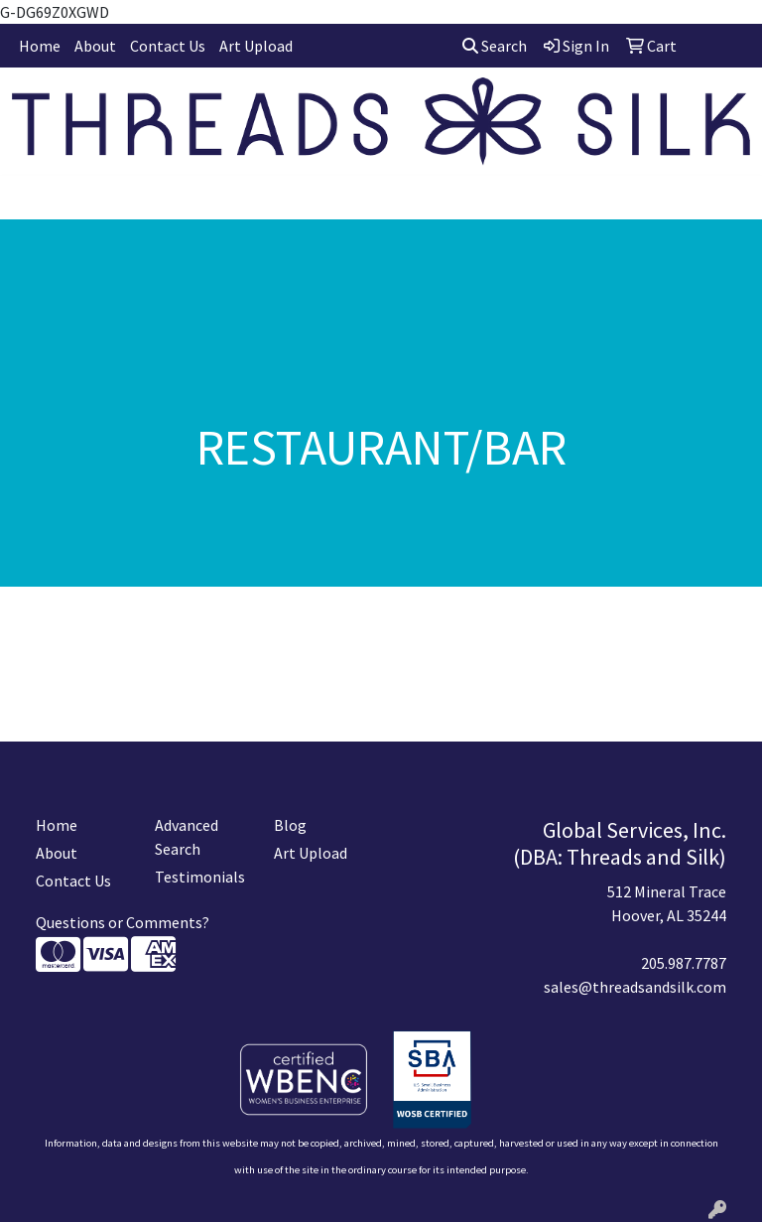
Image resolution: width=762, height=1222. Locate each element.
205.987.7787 (683, 963)
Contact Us (167, 46)
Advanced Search (186, 837)
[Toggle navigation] (31, 197)
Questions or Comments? (122, 922)
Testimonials (200, 876)
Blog (290, 825)
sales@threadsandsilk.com (635, 987)
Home (40, 46)
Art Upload (256, 46)
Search (494, 46)
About (95, 46)
